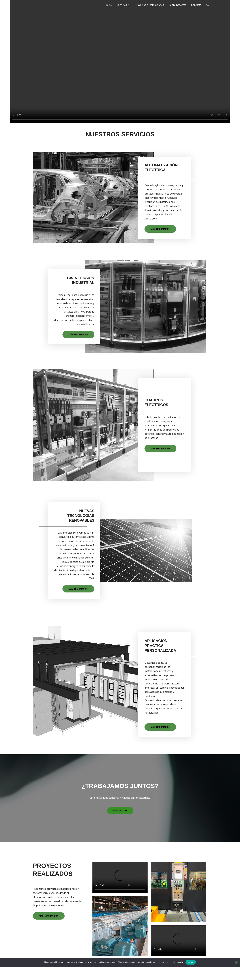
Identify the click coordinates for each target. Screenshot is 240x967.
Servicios (122, 5)
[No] (236, 962)
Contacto (196, 5)
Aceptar (190, 962)
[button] (207, 5)
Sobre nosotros (177, 5)
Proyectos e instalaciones (149, 5)
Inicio (108, 5)
